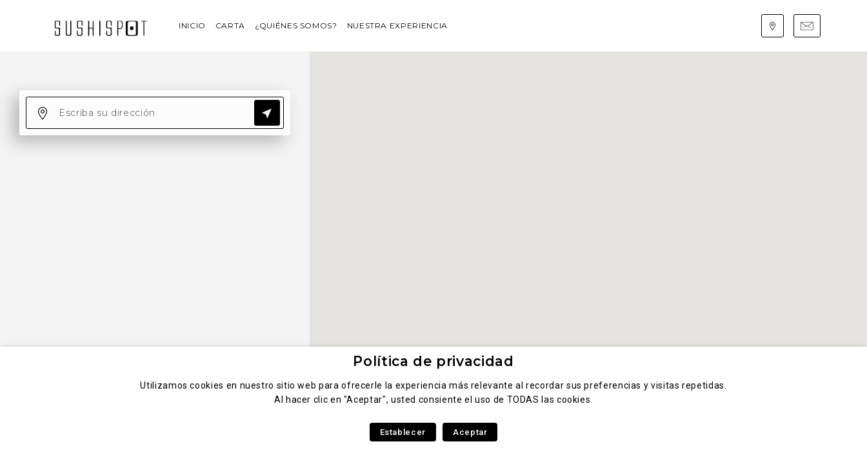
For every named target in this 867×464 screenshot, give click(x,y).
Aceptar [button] (470, 432)
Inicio (192, 25)
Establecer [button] (403, 432)
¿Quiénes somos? (296, 25)
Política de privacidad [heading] (433, 361)
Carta (230, 25)
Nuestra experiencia (397, 25)
